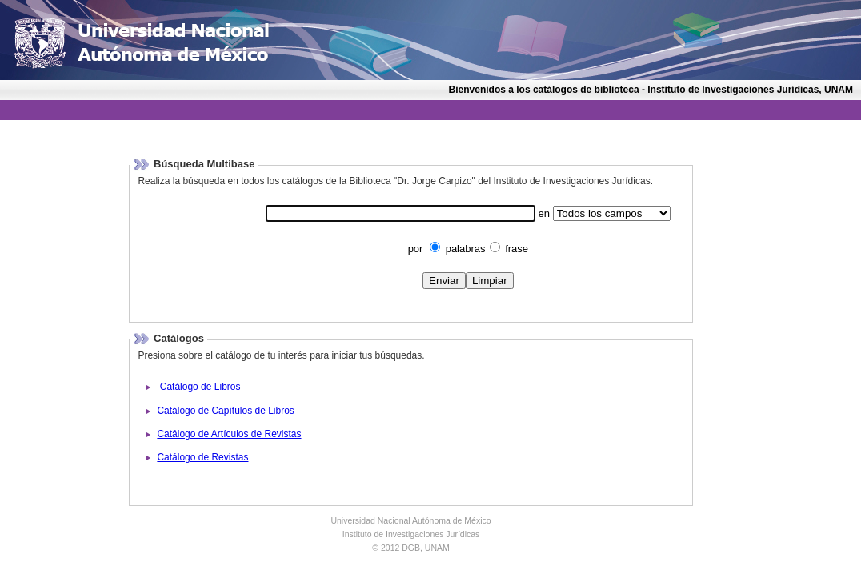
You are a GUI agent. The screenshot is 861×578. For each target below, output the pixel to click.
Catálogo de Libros (198, 386)
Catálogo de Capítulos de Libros (225, 410)
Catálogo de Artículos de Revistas (229, 434)
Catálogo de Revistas (202, 457)
